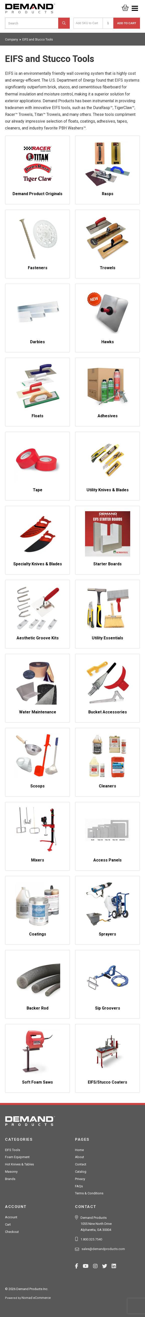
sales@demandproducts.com (103, 1249)
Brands (10, 1179)
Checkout (12, 1232)
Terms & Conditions (89, 1193)
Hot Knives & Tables (19, 1164)
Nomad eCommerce (36, 1298)
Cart (8, 1224)
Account (11, 1217)
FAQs (79, 1186)
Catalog (80, 1171)
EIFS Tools (12, 1150)
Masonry (11, 1171)
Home (79, 1150)
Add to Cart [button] (126, 23)
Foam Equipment (17, 1157)
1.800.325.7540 (91, 1239)
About (79, 1157)
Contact (80, 1164)
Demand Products (30, 10)
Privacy (80, 1179)
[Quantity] (108, 23)
